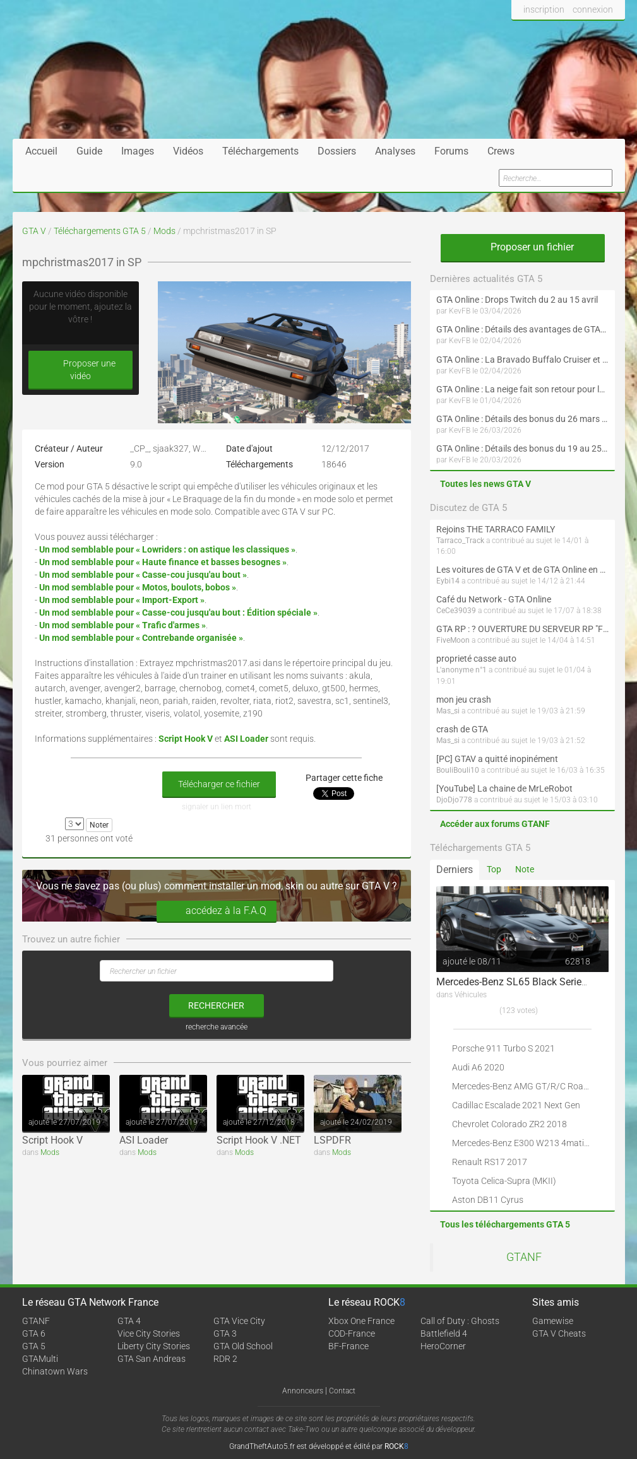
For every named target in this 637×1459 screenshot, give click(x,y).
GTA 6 (33, 1333)
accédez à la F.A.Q (216, 911)
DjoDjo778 (454, 799)
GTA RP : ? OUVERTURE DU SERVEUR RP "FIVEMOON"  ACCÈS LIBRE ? (522, 629)
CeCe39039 (456, 610)
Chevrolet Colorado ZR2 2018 (509, 1124)
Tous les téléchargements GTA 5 (505, 1224)
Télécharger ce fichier (219, 784)
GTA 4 (129, 1321)
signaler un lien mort (216, 806)
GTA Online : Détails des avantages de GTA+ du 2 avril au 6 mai (522, 329)
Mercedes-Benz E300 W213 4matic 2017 (531, 1143)
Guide (89, 151)
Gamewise (552, 1321)
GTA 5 (33, 1346)
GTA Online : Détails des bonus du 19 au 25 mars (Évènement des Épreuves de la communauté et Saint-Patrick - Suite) (522, 448)
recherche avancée (216, 1026)
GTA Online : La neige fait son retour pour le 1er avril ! (522, 389)
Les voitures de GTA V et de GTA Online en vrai (522, 570)
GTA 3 (225, 1333)
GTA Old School (243, 1346)
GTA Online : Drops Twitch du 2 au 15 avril (517, 300)
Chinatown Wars (55, 1371)
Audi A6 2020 (478, 1067)
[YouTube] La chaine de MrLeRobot (504, 788)
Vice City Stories (148, 1333)
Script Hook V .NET (259, 1140)
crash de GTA (462, 729)
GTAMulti (40, 1359)
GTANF (524, 1257)
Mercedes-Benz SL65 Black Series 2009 (524, 982)
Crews (501, 151)
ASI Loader (143, 1140)
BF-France (348, 1346)
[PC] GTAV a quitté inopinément (497, 759)
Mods (164, 231)
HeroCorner (443, 1346)
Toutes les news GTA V (485, 484)
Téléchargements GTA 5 (100, 231)
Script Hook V (52, 1140)
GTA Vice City (239, 1321)
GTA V (34, 231)
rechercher (216, 1005)
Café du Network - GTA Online (493, 599)
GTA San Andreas (151, 1359)
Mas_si (448, 710)
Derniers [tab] (454, 870)
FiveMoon (453, 640)
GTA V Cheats (559, 1333)
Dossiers (337, 151)
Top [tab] (494, 869)
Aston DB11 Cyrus (487, 1200)
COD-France (351, 1333)
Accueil (41, 151)
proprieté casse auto (476, 658)
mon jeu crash (463, 699)
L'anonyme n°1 (461, 669)
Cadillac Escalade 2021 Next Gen (516, 1105)
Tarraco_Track (460, 540)
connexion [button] (593, 9)
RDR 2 (225, 1359)
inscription (543, 9)
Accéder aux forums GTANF (495, 824)
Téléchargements (260, 151)
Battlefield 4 (443, 1333)
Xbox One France (361, 1321)
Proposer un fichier (523, 247)
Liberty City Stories (153, 1346)
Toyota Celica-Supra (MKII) (504, 1181)
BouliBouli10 (457, 770)
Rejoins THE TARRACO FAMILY (495, 529)
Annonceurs (302, 1390)
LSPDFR (332, 1140)
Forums (451, 151)
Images (137, 151)
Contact (342, 1390)
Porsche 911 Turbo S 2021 (503, 1048)
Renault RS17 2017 (489, 1162)
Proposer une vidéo (80, 369)
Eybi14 (448, 581)
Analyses (395, 151)
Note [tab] (524, 869)
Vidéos (188, 151)
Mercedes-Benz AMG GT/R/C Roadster (528, 1086)
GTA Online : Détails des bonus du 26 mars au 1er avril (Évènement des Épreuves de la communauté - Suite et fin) (522, 419)
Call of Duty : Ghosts (459, 1321)
